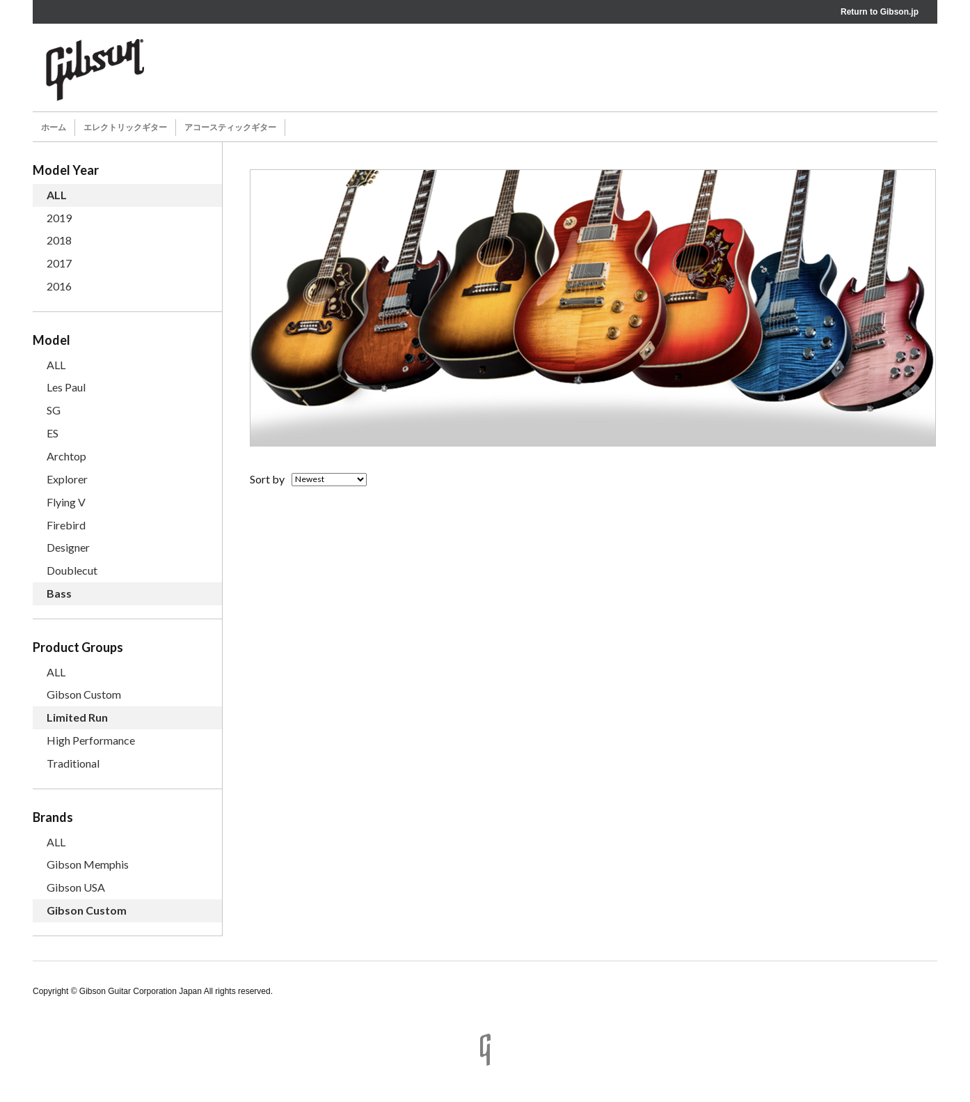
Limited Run (77, 717)
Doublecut (72, 570)
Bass (59, 593)
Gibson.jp (899, 12)
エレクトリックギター (125, 127)
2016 (59, 286)
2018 (59, 240)
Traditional (73, 763)
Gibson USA (76, 887)
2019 (59, 217)
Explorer (67, 479)
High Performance (91, 740)
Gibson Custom (84, 694)
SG (54, 410)
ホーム (53, 127)
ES (52, 433)
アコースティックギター (230, 127)
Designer (68, 547)
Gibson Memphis (88, 864)
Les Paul (66, 387)
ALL (57, 194)
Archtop (66, 456)
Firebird (66, 524)
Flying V (66, 502)
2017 (59, 263)
